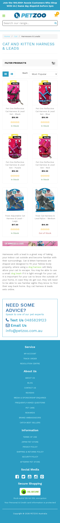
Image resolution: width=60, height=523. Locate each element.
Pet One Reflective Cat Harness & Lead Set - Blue (45, 111)
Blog (30, 383)
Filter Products (30, 63)
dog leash (16, 273)
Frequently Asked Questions (30, 403)
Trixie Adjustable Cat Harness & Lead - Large (15, 218)
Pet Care (30, 408)
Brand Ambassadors (30, 418)
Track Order (30, 358)
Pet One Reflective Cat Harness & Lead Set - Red (45, 165)
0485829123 (26, 320)
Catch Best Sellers (30, 422)
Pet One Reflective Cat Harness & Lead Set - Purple (14, 165)
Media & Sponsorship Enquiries (30, 398)
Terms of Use (30, 437)
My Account (30, 354)
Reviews (30, 393)
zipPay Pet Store (30, 442)
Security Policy (30, 457)
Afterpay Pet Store (30, 462)
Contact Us (30, 388)
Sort (24, 73)
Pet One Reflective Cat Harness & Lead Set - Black (14, 111)
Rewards (30, 413)
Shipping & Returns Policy (30, 452)
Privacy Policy (30, 447)
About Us (30, 378)
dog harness (34, 267)
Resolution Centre (30, 363)
